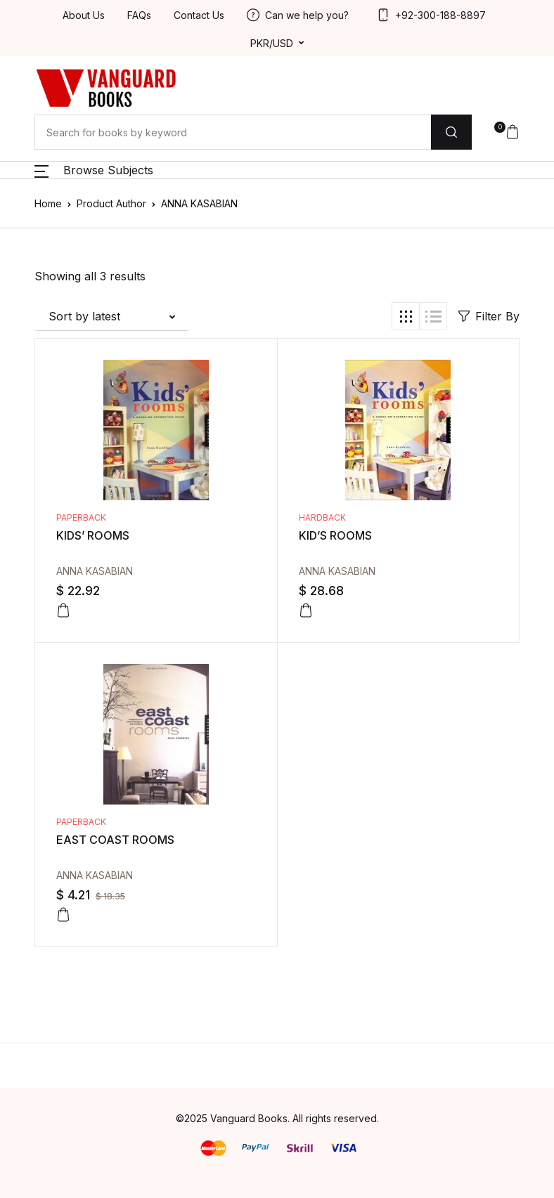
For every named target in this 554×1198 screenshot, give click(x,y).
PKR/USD (271, 43)
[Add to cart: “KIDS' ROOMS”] (63, 610)
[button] (507, 132)
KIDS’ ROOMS (92, 535)
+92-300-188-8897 (431, 15)
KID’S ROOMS (335, 535)
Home (48, 203)
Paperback (81, 517)
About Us (84, 15)
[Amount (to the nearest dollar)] (232, 132)
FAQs (139, 15)
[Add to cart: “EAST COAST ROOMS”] (63, 914)
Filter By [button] (489, 316)
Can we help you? (298, 15)
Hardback (322, 517)
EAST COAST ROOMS (115, 840)
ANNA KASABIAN (94, 571)
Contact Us (199, 15)
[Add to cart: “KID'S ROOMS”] (306, 610)
